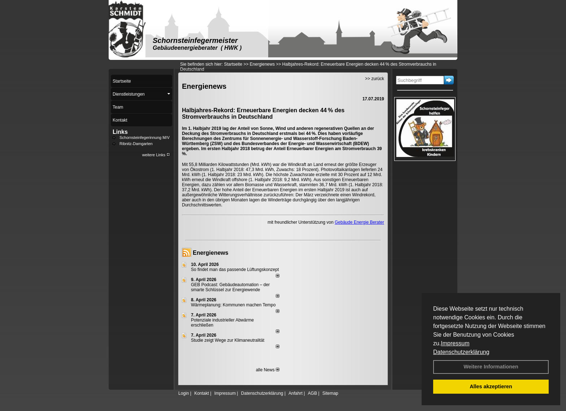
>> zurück (374, 78)
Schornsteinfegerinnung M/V (144, 137)
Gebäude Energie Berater (359, 222)
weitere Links (156, 155)
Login (183, 393)
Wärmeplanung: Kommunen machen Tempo (233, 304)
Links (120, 132)
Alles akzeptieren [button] (491, 386)
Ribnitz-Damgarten (136, 143)
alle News (267, 369)
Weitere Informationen (490, 367)
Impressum (455, 343)
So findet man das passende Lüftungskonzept (235, 269)
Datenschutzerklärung (461, 352)
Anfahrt (295, 393)
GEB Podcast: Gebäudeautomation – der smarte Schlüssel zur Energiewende (230, 287)
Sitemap (330, 393)
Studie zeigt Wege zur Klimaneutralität (227, 340)
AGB (312, 393)
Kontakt (201, 393)
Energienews (210, 253)
